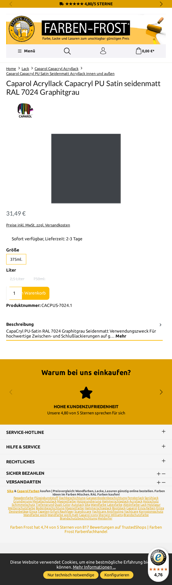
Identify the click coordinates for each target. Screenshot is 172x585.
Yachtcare (131, 511)
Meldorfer (105, 518)
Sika (10, 491)
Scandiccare (82, 511)
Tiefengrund (45, 504)
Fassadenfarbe (24, 498)
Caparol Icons (88, 515)
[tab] (84, 330)
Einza (33, 511)
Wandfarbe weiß (35, 515)
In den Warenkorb (28, 292)
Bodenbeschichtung (50, 508)
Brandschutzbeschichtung (78, 518)
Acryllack (135, 501)
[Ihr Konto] (103, 51)
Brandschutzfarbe (136, 515)
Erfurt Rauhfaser (62, 511)
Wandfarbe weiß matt (63, 515)
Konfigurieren (116, 575)
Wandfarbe (99, 504)
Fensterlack (136, 498)
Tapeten (44, 511)
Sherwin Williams (111, 515)
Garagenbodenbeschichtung (106, 498)
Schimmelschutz (23, 504)
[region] (86, 168)
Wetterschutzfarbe (21, 508)
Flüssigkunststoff (46, 498)
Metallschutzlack (44, 501)
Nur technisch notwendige (71, 575)
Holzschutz (151, 501)
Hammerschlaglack (115, 501)
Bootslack (119, 508)
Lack (144, 504)
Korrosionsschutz (151, 511)
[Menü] (26, 51)
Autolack (77, 504)
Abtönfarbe (131, 504)
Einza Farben (147, 508)
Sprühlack (151, 498)
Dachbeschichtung (72, 498)
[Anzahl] (14, 293)
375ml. (16, 259)
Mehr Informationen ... (94, 567)
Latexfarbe (115, 504)
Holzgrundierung (89, 501)
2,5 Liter (19, 280)
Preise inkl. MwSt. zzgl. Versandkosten (38, 225)
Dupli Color (63, 504)
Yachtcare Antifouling (108, 511)
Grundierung (22, 501)
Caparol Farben (28, 491)
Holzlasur (154, 504)
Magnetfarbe (66, 501)
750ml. (41, 280)
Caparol (131, 508)
